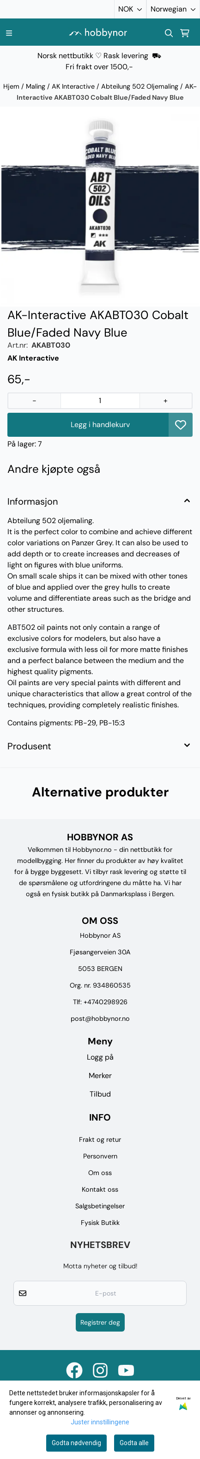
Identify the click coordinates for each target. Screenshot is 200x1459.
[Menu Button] (9, 33)
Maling (36, 86)
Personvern (100, 1156)
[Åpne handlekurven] (184, 33)
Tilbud (100, 1094)
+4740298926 (105, 1002)
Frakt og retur (100, 1139)
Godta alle (134, 1443)
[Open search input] (169, 33)
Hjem (12, 86)
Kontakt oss (100, 1189)
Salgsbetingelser (100, 1206)
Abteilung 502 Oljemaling (140, 86)
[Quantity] (100, 400)
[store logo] (97, 33)
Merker (100, 1075)
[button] (180, 424)
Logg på (100, 1057)
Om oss (100, 1173)
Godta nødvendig (76, 1443)
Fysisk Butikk (100, 1222)
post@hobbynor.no (100, 1018)
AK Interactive (74, 86)
